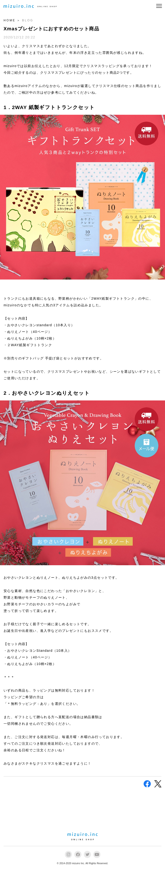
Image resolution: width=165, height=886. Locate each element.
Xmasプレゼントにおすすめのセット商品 (51, 28)
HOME (9, 20)
